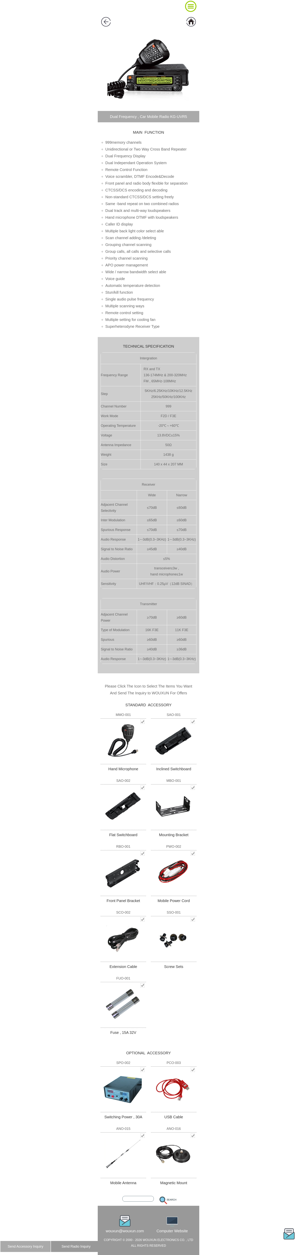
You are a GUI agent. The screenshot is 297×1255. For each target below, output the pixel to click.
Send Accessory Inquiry (25, 1246)
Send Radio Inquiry (76, 1246)
